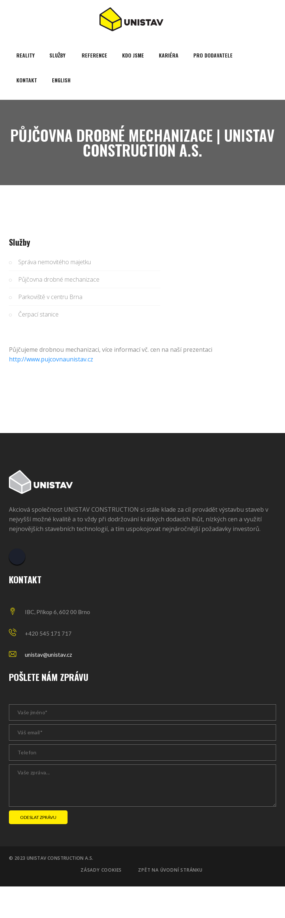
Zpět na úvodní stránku (170, 870)
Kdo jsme (133, 55)
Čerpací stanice (38, 314)
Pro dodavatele (213, 55)
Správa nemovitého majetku (54, 262)
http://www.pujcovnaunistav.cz (51, 359)
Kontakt (26, 80)
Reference (94, 55)
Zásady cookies (101, 870)
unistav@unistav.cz (48, 654)
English (61, 80)
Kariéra (168, 55)
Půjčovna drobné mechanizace (58, 279)
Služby (57, 55)
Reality (25, 55)
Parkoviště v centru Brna (50, 297)
